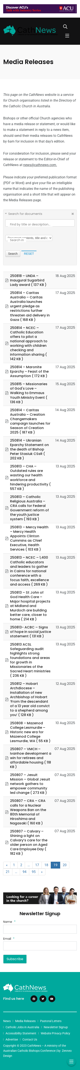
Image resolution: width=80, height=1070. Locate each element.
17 (37, 865)
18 (46, 865)
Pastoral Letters (50, 1021)
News (7, 1021)
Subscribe (15, 959)
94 (24, 872)
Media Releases (25, 1021)
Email (9, 939)
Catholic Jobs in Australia (22, 1027)
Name (9, 922)
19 (55, 865)
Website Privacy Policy (55, 1033)
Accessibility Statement (21, 1033)
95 (34, 872)
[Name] (40, 929)
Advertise (12, 1039)
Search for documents (25, 214)
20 (65, 865)
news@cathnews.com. (40, 165)
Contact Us (29, 1039)
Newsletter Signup (56, 1027)
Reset (29, 253)
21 (8, 872)
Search (12, 253)
